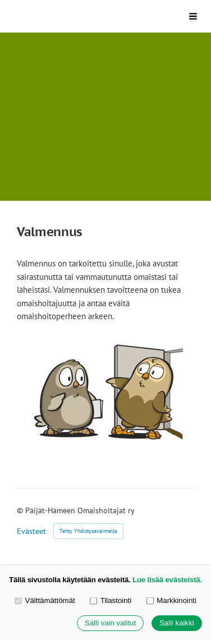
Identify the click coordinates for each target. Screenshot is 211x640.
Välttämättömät (45, 600)
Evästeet (31, 531)
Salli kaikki (176, 623)
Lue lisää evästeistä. (167, 579)
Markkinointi (171, 600)
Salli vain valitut (110, 623)
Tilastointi (110, 600)
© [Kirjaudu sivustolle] (21, 510)
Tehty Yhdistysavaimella (88, 531)
